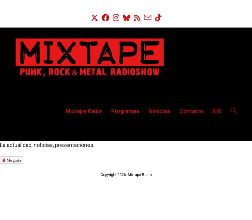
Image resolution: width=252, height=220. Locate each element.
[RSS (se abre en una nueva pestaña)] (137, 18)
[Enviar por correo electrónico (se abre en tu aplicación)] (147, 18)
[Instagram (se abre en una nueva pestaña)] (116, 18)
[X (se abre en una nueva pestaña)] (94, 18)
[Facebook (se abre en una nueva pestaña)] (105, 18)
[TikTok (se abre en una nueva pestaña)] (158, 18)
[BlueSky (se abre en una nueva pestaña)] (126, 18)
